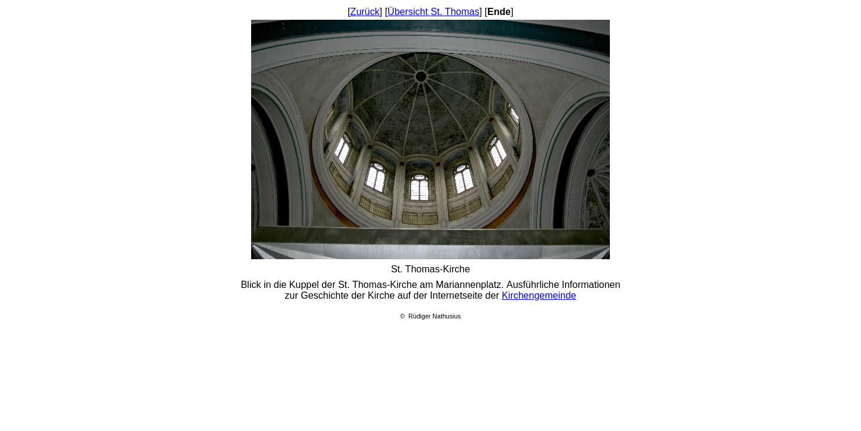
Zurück (365, 12)
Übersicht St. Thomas (433, 12)
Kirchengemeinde (539, 295)
